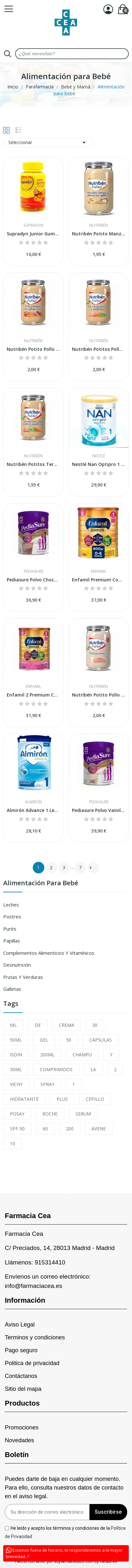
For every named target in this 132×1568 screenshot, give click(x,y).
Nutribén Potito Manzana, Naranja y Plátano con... (98, 234)
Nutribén (98, 225)
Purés (9, 928)
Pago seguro (21, 1350)
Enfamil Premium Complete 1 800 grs (98, 580)
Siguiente (90, 868)
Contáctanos (21, 1376)
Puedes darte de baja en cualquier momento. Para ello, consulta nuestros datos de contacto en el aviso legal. (64, 1488)
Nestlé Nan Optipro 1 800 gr (98, 464)
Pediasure (33, 571)
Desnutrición (17, 965)
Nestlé (98, 456)
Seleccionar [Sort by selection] (48, 142)
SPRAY (47, 1084)
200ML (47, 1055)
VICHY (16, 1084)
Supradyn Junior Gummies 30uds (33, 234)
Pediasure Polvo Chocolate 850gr (33, 580)
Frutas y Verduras (23, 977)
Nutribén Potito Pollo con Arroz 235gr (98, 695)
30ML (16, 1069)
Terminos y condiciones (35, 1337)
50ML (16, 1040)
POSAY (17, 1114)
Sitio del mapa (23, 1389)
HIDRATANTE (24, 1099)
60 (45, 1129)
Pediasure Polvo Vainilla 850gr (98, 810)
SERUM (83, 1114)
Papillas (11, 940)
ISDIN (16, 1055)
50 (68, 1040)
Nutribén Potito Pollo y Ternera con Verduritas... (33, 349)
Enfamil (98, 571)
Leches (11, 904)
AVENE (99, 1129)
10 (12, 1143)
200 (70, 1129)
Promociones (22, 1427)
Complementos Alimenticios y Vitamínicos (48, 953)
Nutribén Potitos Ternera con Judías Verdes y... (33, 464)
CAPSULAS (100, 1040)
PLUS (62, 1099)
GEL (44, 1040)
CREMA (66, 1025)
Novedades (19, 1440)
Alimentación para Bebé (40, 883)
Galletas (12, 989)
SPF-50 (17, 1129)
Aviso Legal (20, 1324)
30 (94, 1025)
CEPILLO (95, 1099)
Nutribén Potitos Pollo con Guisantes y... (98, 349)
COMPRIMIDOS (56, 1069)
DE (38, 1025)
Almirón (33, 802)
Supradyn (33, 225)
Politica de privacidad (32, 1363)
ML (13, 1025)
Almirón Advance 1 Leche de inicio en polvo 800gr (33, 810)
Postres (12, 916)
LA (93, 1069)
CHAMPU (82, 1055)
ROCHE (49, 1114)
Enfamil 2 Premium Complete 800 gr (33, 695)
